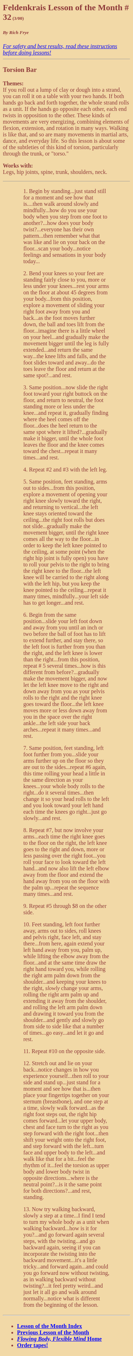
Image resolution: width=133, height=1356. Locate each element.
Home (59, 1339)
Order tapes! (32, 1345)
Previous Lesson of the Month (53, 1332)
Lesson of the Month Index (49, 1326)
